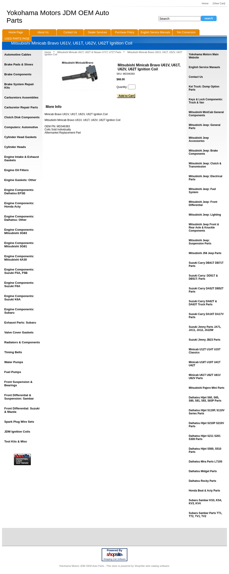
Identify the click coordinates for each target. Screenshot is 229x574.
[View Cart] (219, 3)
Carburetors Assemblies (21, 97)
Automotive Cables (17, 54)
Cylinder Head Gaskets (20, 137)
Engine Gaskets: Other (20, 180)
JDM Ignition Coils (17, 431)
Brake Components (17, 74)
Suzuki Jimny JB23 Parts (204, 339)
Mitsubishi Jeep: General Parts (204, 126)
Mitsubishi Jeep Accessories (199, 139)
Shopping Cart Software (114, 559)
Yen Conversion (186, 32)
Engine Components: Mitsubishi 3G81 (19, 244)
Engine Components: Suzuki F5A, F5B (19, 271)
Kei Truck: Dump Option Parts (204, 88)
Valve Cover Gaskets (19, 332)
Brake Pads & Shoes (18, 64)
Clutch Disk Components (22, 117)
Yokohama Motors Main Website (203, 56)
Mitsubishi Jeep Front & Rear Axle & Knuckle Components (204, 227)
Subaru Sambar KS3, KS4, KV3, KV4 (205, 502)
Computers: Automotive (21, 127)
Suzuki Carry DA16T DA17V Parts (206, 316)
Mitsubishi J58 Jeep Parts (205, 253)
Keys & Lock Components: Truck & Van (206, 101)
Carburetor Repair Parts (21, 107)
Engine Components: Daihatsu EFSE (19, 191)
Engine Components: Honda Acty (19, 204)
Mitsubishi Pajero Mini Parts (206, 387)
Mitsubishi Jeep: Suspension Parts (200, 242)
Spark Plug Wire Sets (19, 421)
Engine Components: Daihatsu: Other (19, 218)
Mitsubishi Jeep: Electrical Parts (205, 178)
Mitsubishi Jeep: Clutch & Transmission (205, 165)
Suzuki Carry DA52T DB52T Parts (206, 290)
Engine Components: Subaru (19, 311)
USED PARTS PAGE (16, 38)
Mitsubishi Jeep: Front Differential (203, 203)
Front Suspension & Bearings (18, 383)
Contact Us (196, 76)
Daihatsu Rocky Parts (202, 480)
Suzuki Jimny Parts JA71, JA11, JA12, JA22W (205, 328)
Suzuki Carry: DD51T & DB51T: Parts (203, 277)
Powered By (114, 550)
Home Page (16, 32)
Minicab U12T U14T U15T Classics (204, 351)
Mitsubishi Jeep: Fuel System (202, 191)
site (114, 554)
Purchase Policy (124, 32)
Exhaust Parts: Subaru (20, 322)
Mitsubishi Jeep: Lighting (205, 214)
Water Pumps (13, 362)
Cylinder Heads (15, 147)
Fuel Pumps (12, 372)
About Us (42, 32)
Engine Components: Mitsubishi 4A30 (19, 258)
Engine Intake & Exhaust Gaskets (21, 158)
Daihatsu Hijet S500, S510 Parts (205, 450)
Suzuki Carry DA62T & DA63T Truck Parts (203, 303)
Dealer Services (97, 32)
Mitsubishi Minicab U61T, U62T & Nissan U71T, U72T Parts (89, 52)
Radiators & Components (22, 342)
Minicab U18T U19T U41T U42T (204, 364)
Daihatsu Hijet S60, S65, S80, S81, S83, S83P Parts (205, 399)
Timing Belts (13, 352)
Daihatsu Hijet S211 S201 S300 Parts (204, 437)
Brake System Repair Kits (19, 86)
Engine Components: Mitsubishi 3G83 (19, 231)
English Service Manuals (155, 32)
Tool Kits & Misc (15, 441)
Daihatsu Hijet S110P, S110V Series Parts (207, 412)
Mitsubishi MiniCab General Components (206, 114)
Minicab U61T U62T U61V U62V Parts (205, 376)
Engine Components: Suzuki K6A (19, 297)
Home (48, 52)
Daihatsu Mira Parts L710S (205, 461)
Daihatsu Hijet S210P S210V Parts (206, 425)
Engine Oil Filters (16, 170)
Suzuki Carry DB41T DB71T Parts (206, 264)
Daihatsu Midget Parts (203, 471)
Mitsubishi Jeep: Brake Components (203, 152)
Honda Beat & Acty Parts (204, 490)
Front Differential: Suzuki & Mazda (22, 410)
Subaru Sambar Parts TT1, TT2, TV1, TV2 (205, 514)
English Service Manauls (204, 67)
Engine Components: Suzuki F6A (19, 284)
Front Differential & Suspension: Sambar (19, 396)
